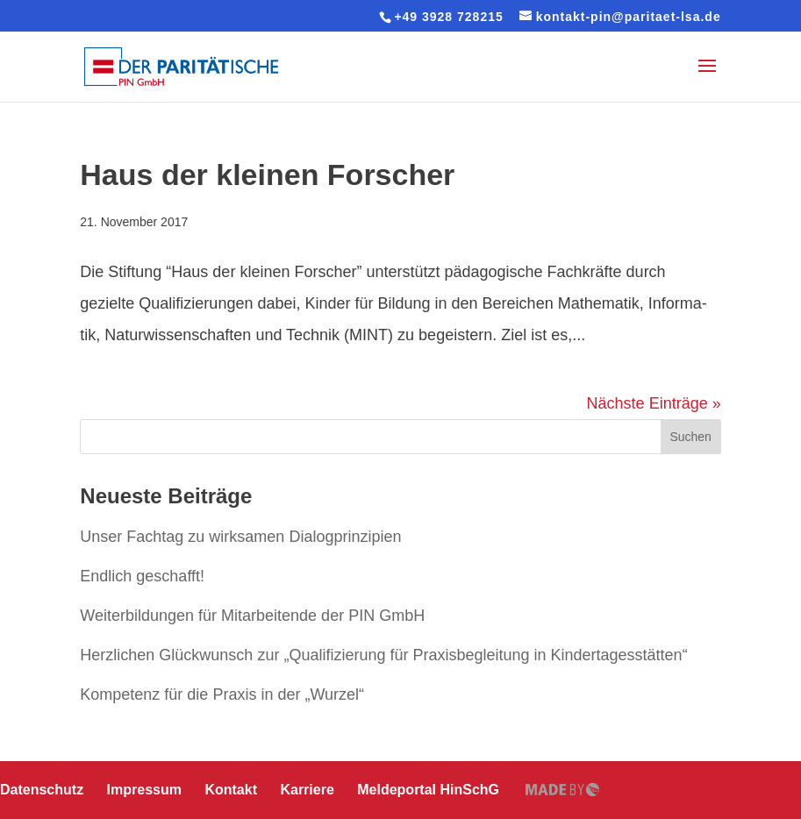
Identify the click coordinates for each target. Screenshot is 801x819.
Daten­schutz (41, 789)
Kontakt (230, 789)
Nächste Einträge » (654, 403)
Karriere (306, 789)
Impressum (144, 789)
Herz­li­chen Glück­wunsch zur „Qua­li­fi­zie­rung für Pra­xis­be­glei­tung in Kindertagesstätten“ (383, 655)
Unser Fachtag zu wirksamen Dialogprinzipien (240, 536)
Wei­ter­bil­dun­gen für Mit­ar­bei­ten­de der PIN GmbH (252, 615)
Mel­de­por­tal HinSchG (428, 789)
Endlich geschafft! (142, 576)
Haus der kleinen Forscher (267, 174)
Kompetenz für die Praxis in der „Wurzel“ (222, 694)
